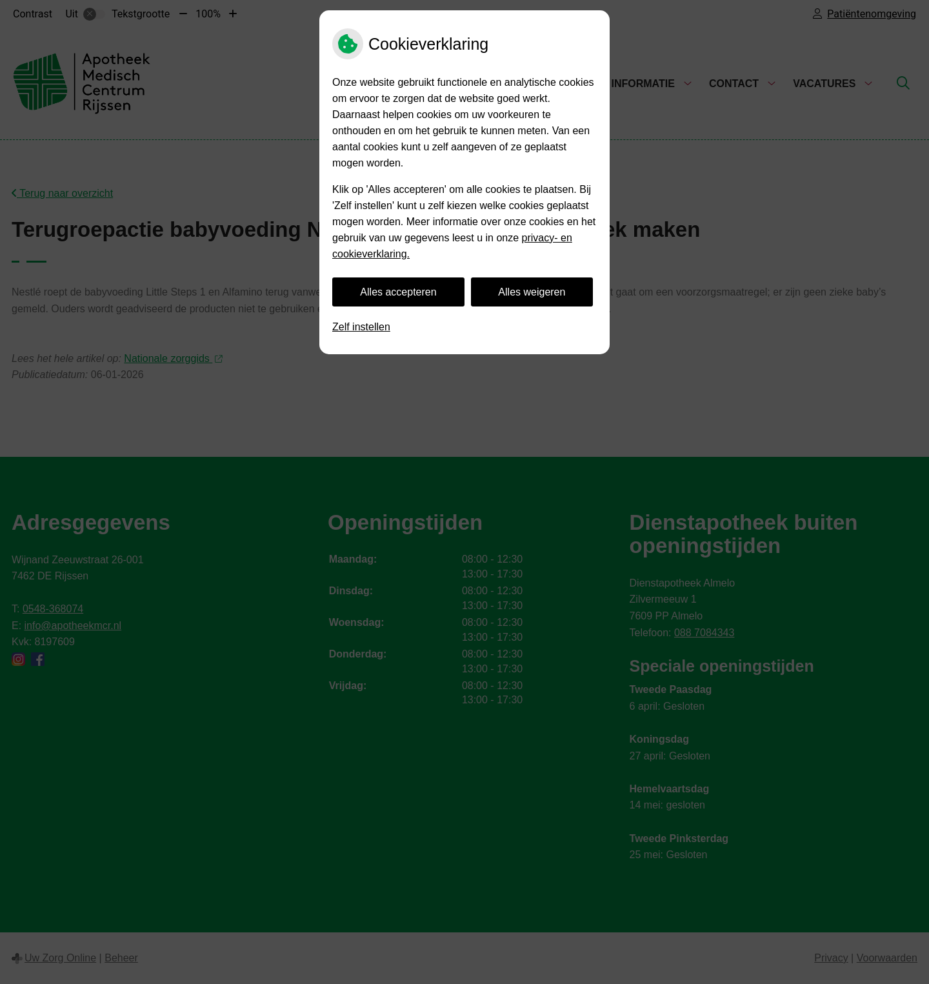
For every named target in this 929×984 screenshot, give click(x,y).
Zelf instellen (361, 326)
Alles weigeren (531, 291)
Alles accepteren (398, 291)
